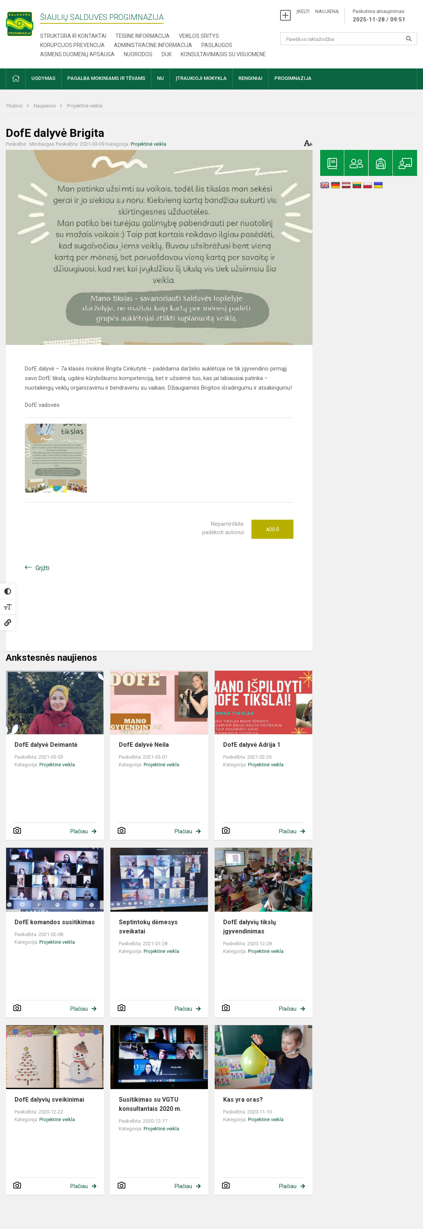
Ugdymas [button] (43, 78)
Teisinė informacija (142, 36)
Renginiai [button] (250, 78)
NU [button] (160, 78)
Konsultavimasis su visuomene (223, 54)
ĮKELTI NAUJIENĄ (318, 11)
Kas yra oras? (243, 1099)
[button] (15, 78)
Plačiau (79, 831)
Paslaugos (216, 45)
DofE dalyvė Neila (144, 744)
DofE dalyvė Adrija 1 (251, 744)
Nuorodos (138, 54)
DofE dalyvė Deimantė (46, 744)
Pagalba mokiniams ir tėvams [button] (106, 78)
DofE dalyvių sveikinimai (49, 1099)
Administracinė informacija (153, 45)
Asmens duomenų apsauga (77, 54)
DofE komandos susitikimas (55, 922)
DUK (167, 54)
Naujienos (45, 106)
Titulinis (15, 106)
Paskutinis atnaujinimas (379, 16)
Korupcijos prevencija (72, 45)
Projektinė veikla (84, 106)
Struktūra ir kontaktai (73, 36)
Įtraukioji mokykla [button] (201, 78)
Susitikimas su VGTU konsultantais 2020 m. (150, 1104)
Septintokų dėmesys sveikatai (148, 926)
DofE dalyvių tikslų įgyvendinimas (249, 926)
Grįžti (42, 568)
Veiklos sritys (199, 36)
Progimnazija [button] (292, 78)
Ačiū (272, 529)
